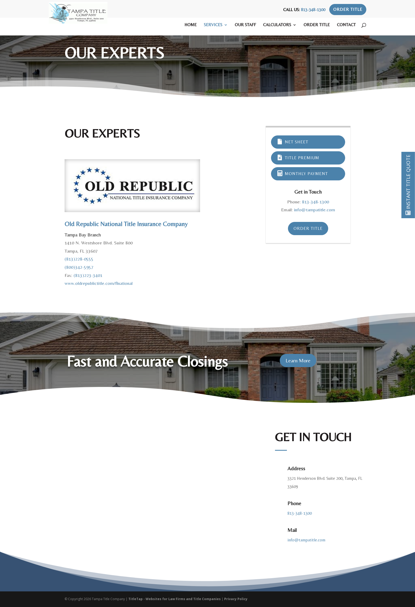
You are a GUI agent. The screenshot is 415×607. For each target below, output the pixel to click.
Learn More (298, 360)
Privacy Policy (235, 599)
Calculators (277, 25)
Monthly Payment (302, 173)
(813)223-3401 (88, 275)
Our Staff (245, 25)
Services (213, 25)
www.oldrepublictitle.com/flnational (99, 283)
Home (190, 25)
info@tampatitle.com (314, 209)
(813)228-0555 (79, 259)
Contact (346, 25)
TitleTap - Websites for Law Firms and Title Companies (174, 599)
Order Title (347, 9)
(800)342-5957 (79, 267)
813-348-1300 (313, 9)
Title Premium (298, 157)
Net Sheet (293, 141)
